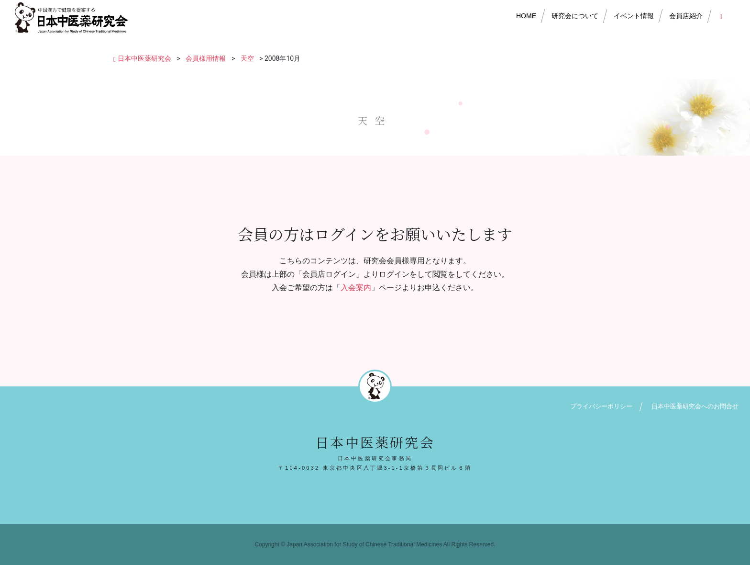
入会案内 (356, 287)
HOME (526, 16)
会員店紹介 (686, 16)
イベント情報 (634, 16)
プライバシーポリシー (601, 406)
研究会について (574, 16)
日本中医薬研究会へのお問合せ (695, 406)
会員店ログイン (723, 16)
